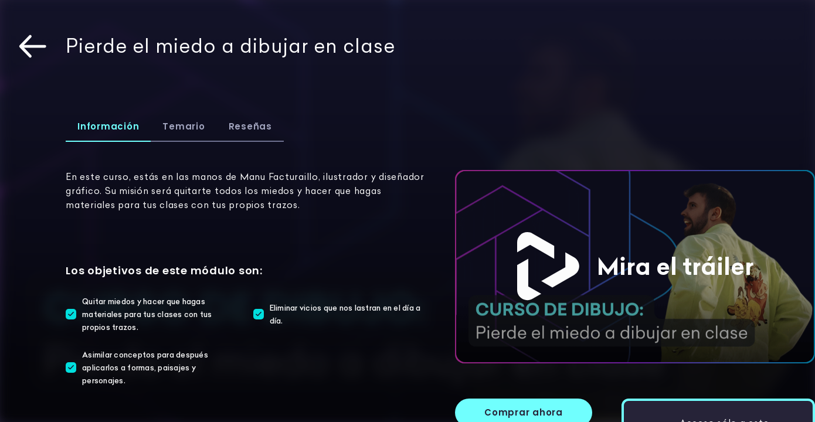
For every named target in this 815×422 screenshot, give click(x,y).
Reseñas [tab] (250, 126)
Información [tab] (108, 126)
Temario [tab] (183, 126)
